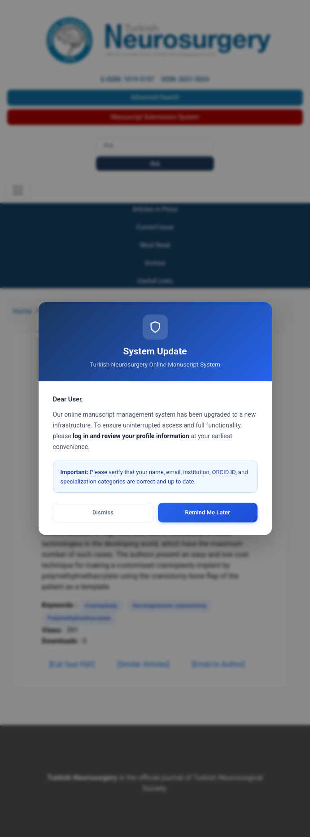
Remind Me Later (207, 512)
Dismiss (103, 512)
